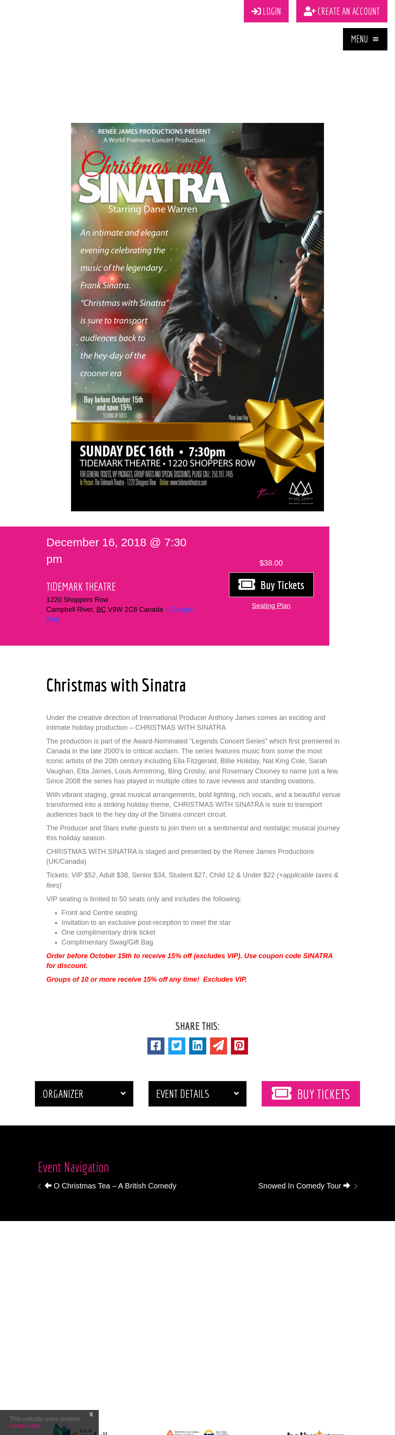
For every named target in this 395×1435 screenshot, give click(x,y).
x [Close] (91, 1414)
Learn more (25, 1425)
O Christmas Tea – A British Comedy (111, 1135)
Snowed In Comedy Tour (304, 1135)
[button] (365, 46)
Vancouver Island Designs (238, 1424)
